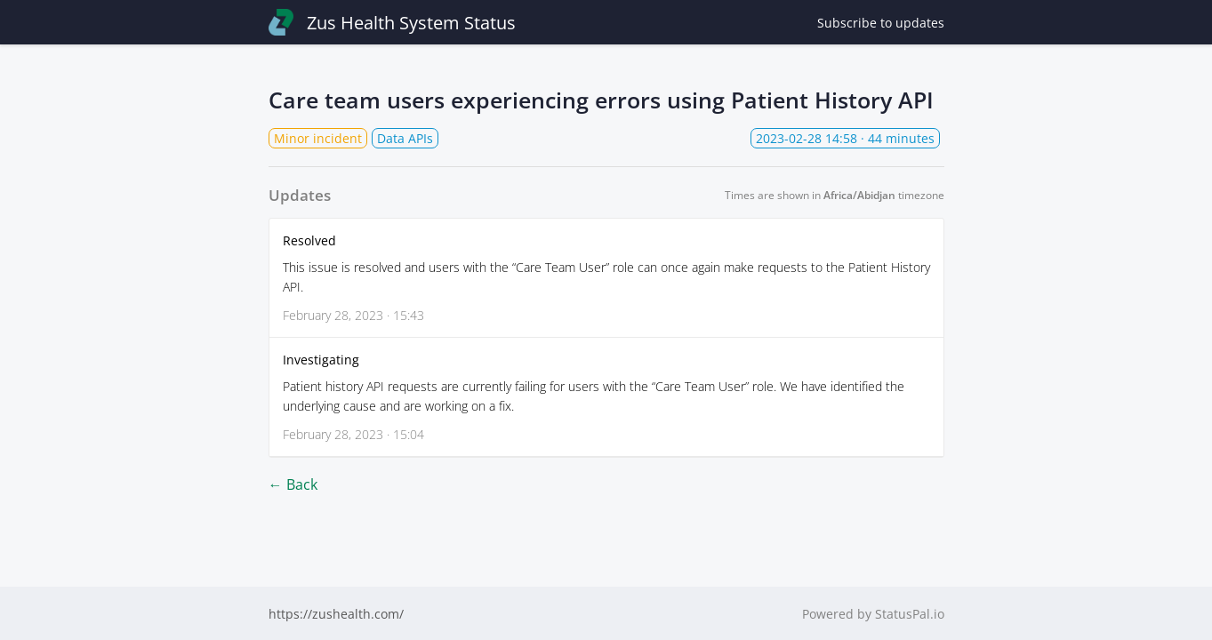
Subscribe (880, 22)
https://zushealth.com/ (336, 613)
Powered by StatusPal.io (873, 613)
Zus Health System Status (392, 22)
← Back (293, 484)
